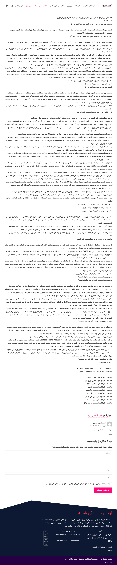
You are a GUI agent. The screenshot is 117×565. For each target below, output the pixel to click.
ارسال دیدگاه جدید (98, 415)
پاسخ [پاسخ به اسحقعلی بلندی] (110, 434)
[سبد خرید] (7, 5)
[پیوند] (107, 6)
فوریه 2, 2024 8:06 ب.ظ (98, 425)
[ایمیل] (58, 477)
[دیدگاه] (58, 458)
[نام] (58, 470)
